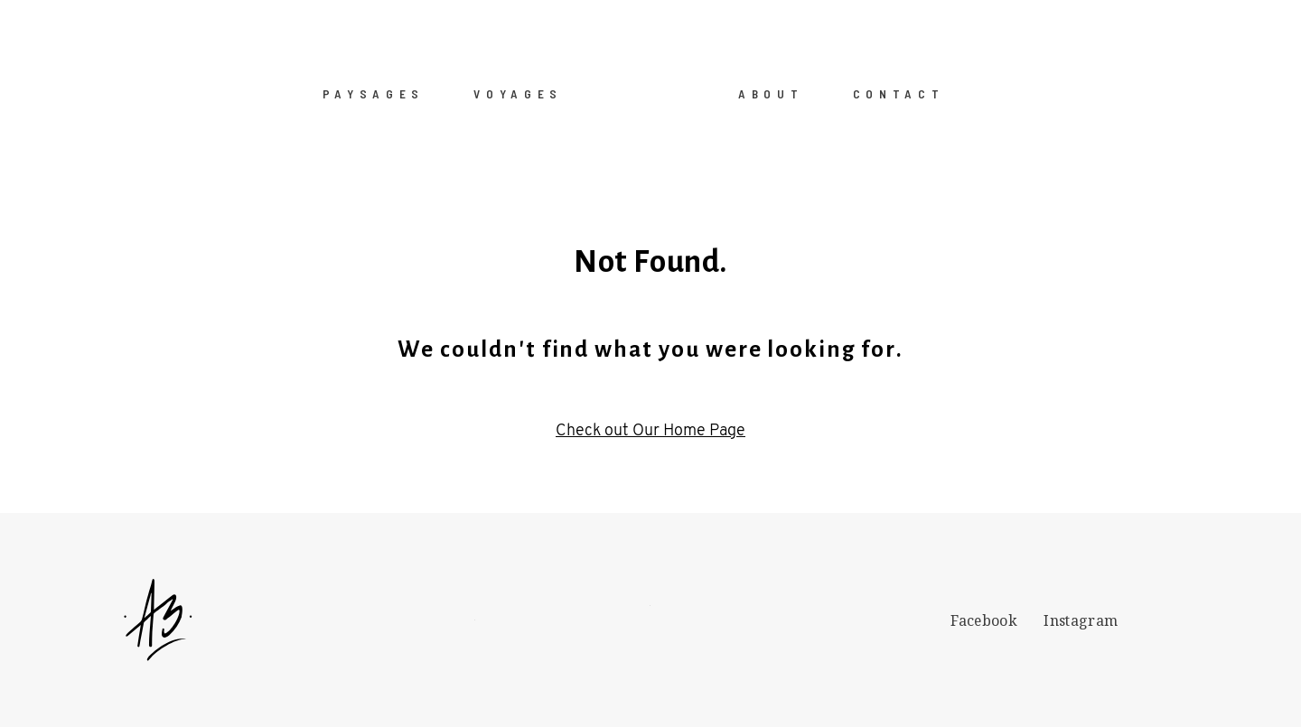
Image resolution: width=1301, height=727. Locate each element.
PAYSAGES (374, 93)
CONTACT (899, 93)
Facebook (983, 620)
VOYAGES (518, 93)
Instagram (1081, 620)
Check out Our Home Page (650, 431)
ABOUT (770, 93)
